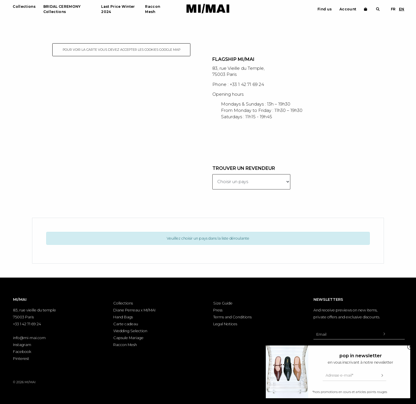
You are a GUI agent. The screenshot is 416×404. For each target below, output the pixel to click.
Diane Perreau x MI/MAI (134, 310)
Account (347, 9)
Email (321, 334)
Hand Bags (123, 317)
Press (217, 310)
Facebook (22, 351)
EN (401, 9)
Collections (24, 6)
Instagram (22, 345)
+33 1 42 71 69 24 (27, 324)
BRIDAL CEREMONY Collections (62, 9)
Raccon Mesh (152, 9)
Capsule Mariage (128, 338)
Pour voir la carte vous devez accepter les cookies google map (121, 50)
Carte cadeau (125, 324)
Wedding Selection (130, 331)
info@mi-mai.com (29, 338)
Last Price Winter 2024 (118, 9)
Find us (324, 9)
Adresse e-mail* (339, 375)
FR (393, 9)
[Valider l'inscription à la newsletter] (384, 334)
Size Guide (223, 303)
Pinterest (21, 358)
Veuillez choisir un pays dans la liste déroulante (208, 238)
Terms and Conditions (232, 317)
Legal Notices (225, 324)
